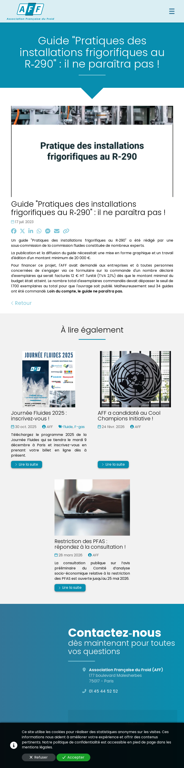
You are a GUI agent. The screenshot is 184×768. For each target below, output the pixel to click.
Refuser (39, 757)
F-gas (79, 426)
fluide (68, 426)
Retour (21, 303)
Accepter (73, 757)
